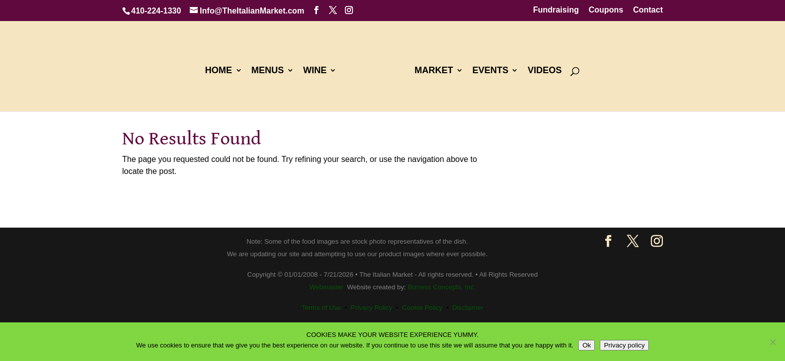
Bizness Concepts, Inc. (442, 287)
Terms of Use (321, 307)
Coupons (606, 10)
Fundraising (556, 10)
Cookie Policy (422, 307)
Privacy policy (624, 345)
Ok (586, 345)
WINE (314, 71)
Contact (648, 10)
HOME (218, 71)
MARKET (434, 71)
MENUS (267, 71)
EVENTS (490, 71)
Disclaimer (467, 307)
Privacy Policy (371, 307)
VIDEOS (545, 71)
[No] (772, 342)
